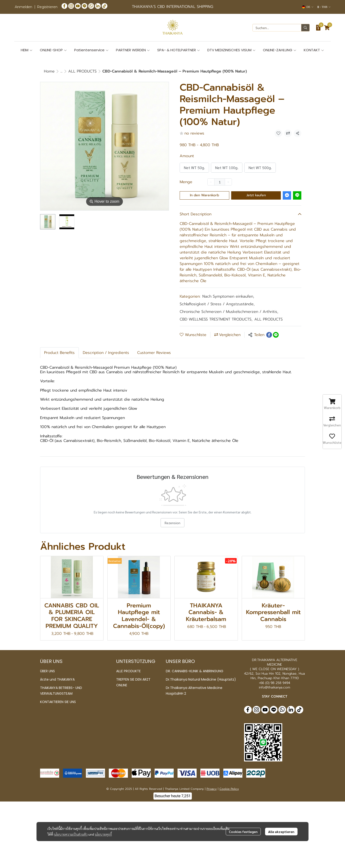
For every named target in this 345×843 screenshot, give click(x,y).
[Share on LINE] (276, 335)
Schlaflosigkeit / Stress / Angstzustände (217, 304)
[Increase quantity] (228, 182)
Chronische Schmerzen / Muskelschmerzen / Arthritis (229, 312)
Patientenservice (91, 49)
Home (49, 71)
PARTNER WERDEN (133, 49)
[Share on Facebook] (269, 335)
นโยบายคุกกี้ (103, 824)
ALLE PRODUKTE (128, 671)
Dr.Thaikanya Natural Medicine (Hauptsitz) (201, 679)
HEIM (27, 49)
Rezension (172, 523)
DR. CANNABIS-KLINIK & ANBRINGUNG (194, 671)
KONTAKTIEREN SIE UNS (58, 701)
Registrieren (47, 7)
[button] (308, 7)
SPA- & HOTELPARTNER (178, 49)
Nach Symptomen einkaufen (228, 296)
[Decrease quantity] (211, 182)
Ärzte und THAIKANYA (57, 679)
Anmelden (23, 7)
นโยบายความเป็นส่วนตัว (71, 824)
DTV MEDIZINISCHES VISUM (231, 49)
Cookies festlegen (243, 821)
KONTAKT (314, 49)
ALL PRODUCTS (82, 71)
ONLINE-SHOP (53, 49)
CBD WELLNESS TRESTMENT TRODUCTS (216, 319)
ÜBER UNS (47, 671)
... (61, 71)
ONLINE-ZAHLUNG (280, 49)
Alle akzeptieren (281, 821)
